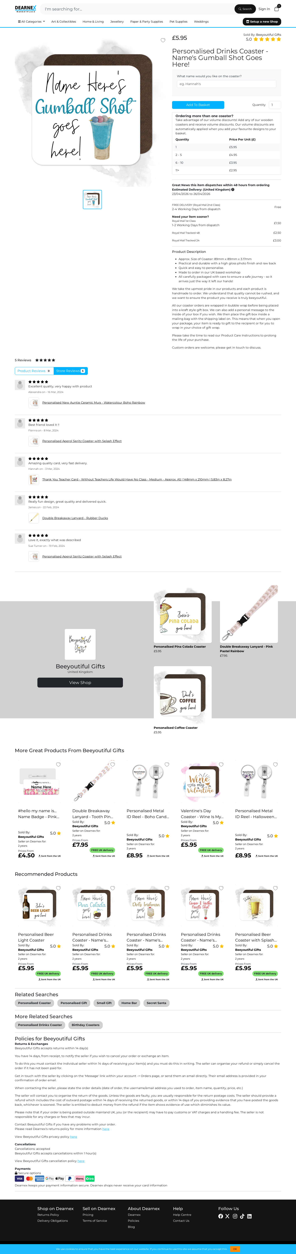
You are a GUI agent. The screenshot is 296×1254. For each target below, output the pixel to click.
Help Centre (182, 1215)
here (105, 1129)
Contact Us (181, 1221)
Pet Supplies (178, 21)
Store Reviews (70, 371)
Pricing (88, 1215)
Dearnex (134, 1215)
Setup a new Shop (262, 21)
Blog (131, 1227)
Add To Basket (198, 105)
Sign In (264, 9)
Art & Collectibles (63, 21)
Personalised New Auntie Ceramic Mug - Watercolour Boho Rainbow (93, 402)
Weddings (201, 21)
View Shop (80, 682)
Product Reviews (34, 371)
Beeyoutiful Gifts (268, 35)
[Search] (137, 9)
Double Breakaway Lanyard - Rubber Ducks (75, 518)
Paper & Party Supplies (146, 21)
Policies (133, 1221)
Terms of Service (95, 1221)
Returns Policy (48, 1215)
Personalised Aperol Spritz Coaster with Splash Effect (82, 441)
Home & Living (93, 21)
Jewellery (117, 21)
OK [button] (235, 1249)
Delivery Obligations (52, 1221)
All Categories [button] (30, 21)
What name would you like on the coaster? (209, 76)
